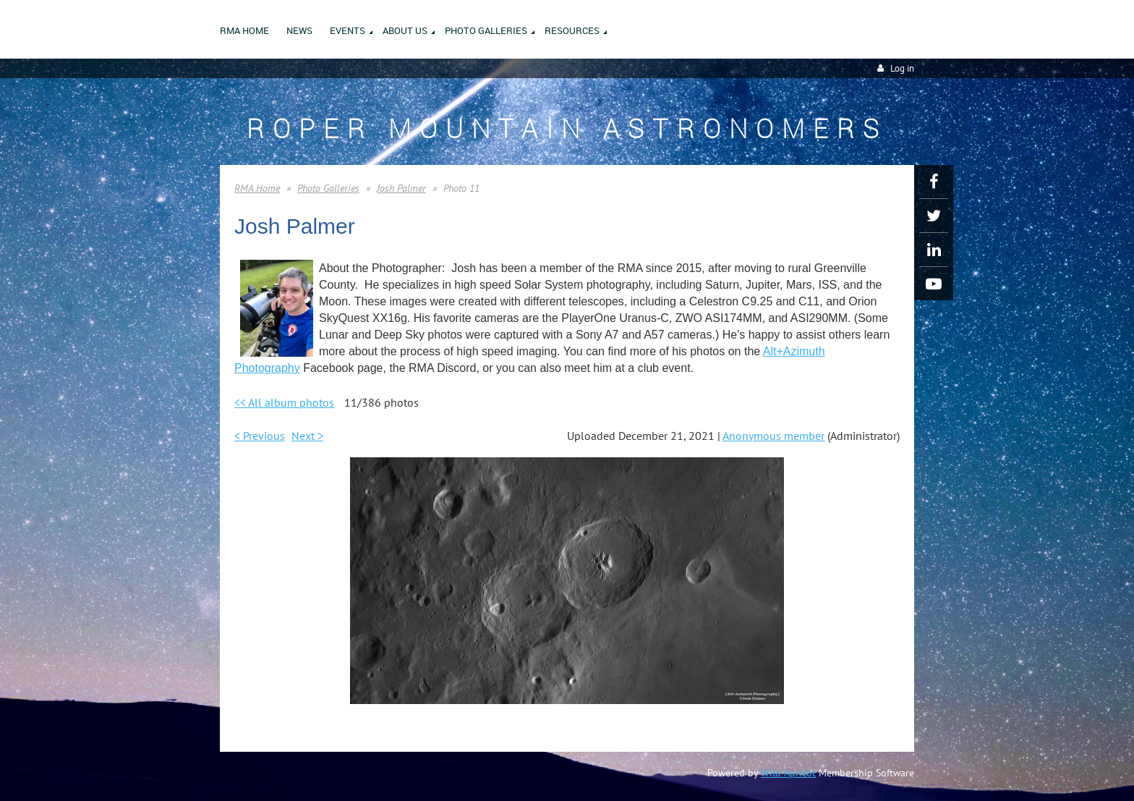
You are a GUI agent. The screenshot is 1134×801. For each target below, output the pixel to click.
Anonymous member (773, 435)
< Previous (259, 435)
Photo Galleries (328, 188)
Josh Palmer (401, 188)
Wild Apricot (788, 772)
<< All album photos (284, 402)
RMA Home (257, 188)
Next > (307, 435)
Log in (902, 68)
